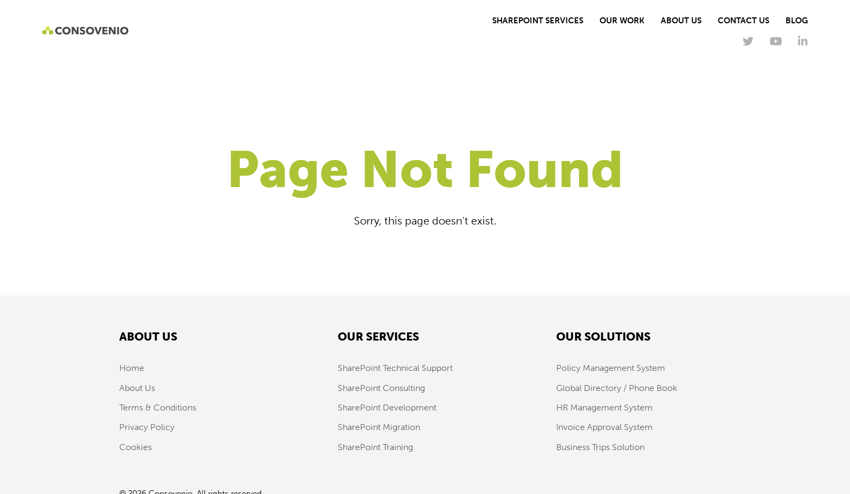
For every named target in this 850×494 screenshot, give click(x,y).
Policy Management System (610, 368)
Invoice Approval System (604, 427)
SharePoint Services (537, 20)
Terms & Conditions (157, 407)
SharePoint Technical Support (395, 368)
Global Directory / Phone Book (616, 388)
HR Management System (604, 407)
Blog (796, 20)
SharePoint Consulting (381, 388)
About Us (681, 20)
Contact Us (743, 20)
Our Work (622, 20)
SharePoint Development (387, 407)
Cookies (135, 447)
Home (131, 368)
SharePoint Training (375, 447)
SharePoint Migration (379, 427)
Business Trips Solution (600, 447)
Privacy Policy (147, 427)
